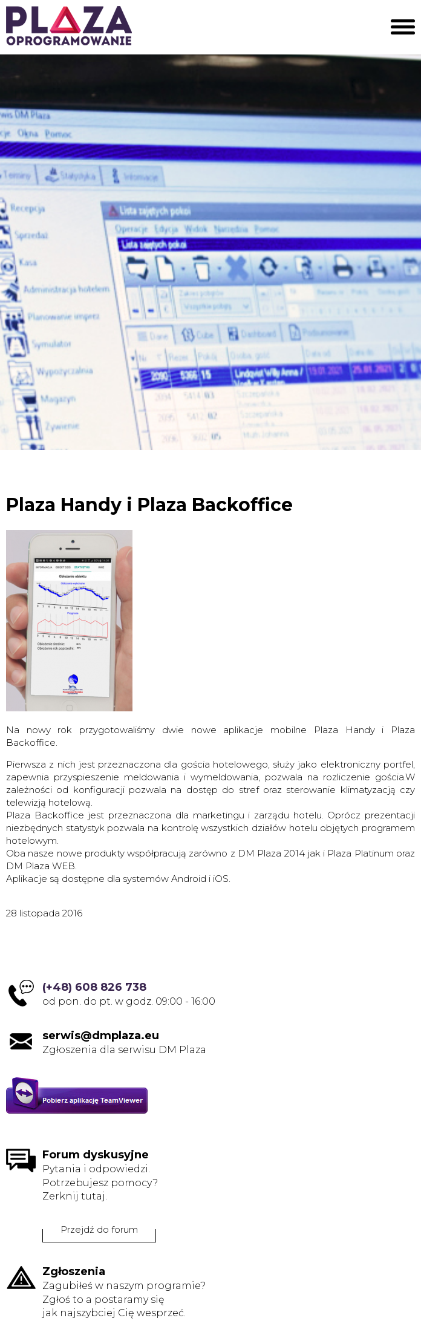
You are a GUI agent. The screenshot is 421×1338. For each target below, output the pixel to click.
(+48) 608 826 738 (94, 987)
